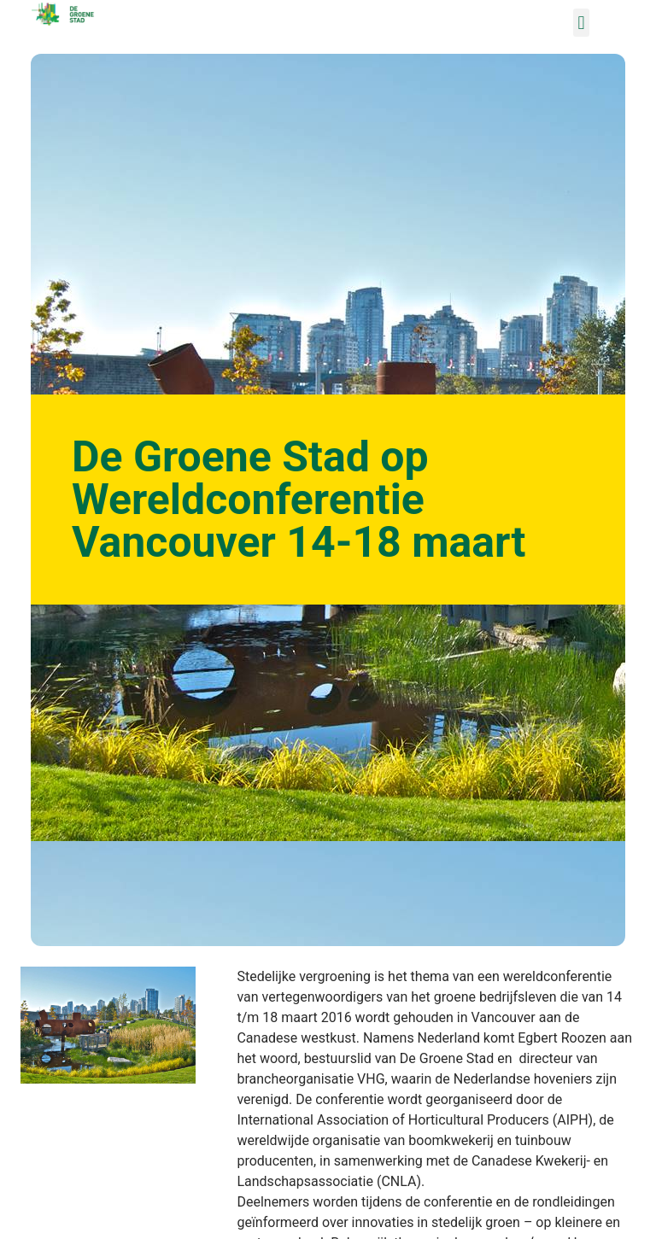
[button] (581, 23)
